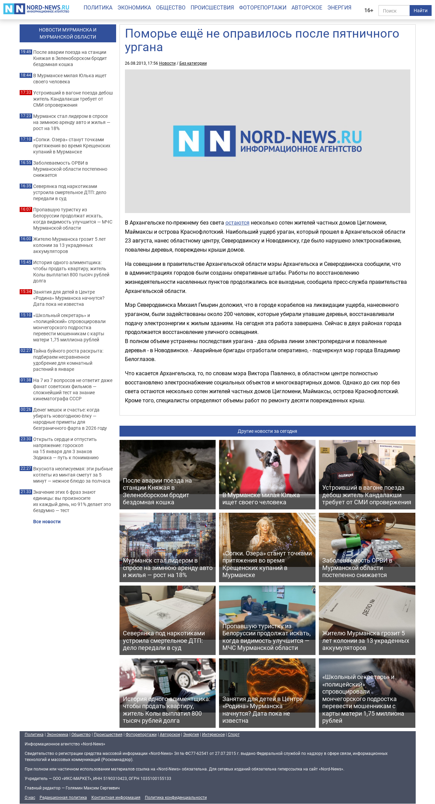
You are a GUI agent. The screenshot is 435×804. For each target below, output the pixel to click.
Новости (167, 63)
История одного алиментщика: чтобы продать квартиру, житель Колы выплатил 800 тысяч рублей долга (71, 271)
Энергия (339, 7)
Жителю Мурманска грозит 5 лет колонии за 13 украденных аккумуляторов (69, 245)
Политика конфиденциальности (176, 797)
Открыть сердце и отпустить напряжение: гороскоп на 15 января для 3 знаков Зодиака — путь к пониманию (66, 448)
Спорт (234, 734)
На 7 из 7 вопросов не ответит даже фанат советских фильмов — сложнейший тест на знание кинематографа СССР (72, 389)
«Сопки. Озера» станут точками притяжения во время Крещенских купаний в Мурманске (71, 145)
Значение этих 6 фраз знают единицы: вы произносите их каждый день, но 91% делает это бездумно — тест (72, 501)
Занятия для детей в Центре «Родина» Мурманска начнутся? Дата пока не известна (69, 298)
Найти (421, 10)
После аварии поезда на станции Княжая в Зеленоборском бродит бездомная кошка (70, 58)
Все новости (47, 522)
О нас (30, 797)
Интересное (213, 734)
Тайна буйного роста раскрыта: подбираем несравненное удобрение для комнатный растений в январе (68, 360)
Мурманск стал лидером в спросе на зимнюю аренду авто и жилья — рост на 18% (71, 122)
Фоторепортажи (262, 7)
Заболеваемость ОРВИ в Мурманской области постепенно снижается (70, 169)
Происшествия (212, 7)
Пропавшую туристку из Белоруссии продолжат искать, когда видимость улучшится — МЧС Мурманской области (72, 219)
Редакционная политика (63, 797)
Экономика (134, 7)
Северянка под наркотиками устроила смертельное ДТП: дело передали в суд (69, 192)
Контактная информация (115, 797)
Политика (98, 7)
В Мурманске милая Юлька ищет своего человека (70, 78)
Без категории (193, 63)
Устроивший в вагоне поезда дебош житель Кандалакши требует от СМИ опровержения (73, 99)
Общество (171, 7)
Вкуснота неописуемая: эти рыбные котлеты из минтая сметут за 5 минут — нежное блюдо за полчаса (73, 475)
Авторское (306, 7)
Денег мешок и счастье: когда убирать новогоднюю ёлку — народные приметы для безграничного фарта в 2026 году (70, 419)
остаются (237, 222)
